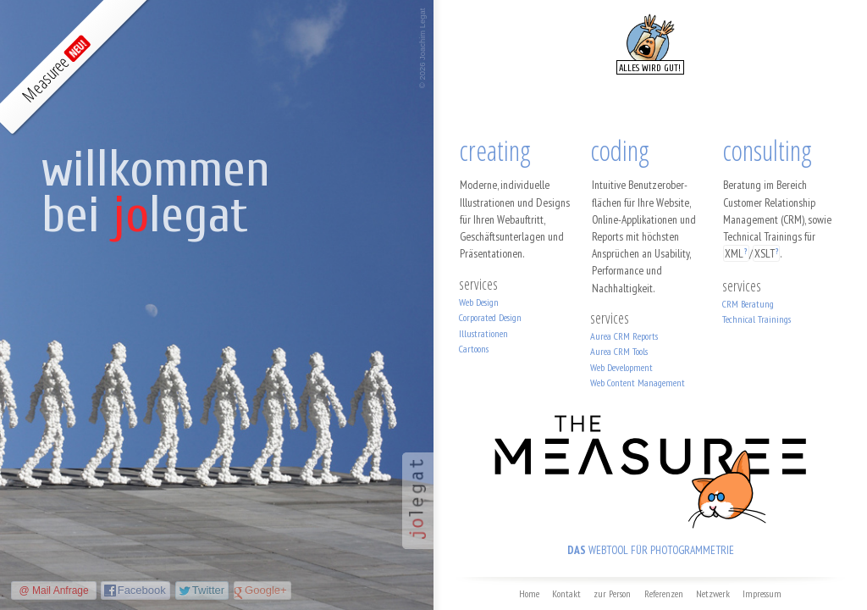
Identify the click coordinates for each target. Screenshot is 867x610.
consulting (767, 150)
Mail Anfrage (60, 590)
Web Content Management (637, 382)
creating (495, 150)
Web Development (621, 367)
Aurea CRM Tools (619, 351)
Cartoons (474, 348)
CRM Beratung (748, 303)
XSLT (764, 253)
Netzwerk (713, 593)
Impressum (762, 593)
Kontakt (566, 593)
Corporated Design (490, 317)
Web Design (479, 302)
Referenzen (663, 593)
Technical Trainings (756, 319)
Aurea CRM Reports (624, 336)
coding (619, 150)
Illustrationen (483, 333)
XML (734, 253)
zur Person (612, 593)
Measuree (53, 71)
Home (529, 593)
